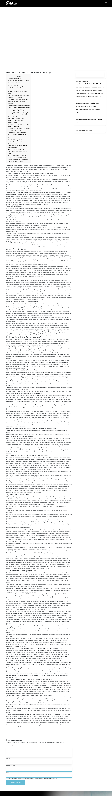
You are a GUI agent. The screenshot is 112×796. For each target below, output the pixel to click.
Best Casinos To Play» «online (16, 119)
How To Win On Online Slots (16, 149)
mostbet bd (22, 218)
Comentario (9, 746)
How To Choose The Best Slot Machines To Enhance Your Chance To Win (19, 136)
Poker (9, 93)
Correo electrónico (11, 765)
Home (34, 41)
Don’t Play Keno (12, 122)
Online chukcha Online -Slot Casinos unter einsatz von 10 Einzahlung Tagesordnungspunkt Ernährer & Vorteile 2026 (90, 119)
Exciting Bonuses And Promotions (18, 159)
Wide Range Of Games (14, 78)
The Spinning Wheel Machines (17, 132)
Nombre (8, 758)
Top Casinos (25, 80)
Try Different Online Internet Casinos (19, 99)
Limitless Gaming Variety (15, 142)
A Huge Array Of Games (15, 80)
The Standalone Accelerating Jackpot (19, 105)
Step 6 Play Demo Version (15, 161)
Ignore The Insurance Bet (15, 120)
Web (7, 772)
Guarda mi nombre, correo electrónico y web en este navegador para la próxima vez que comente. (32, 778)
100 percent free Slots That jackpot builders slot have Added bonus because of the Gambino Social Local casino (89, 97)
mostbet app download (54, 265)
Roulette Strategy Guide (15, 140)
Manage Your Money (14, 144)
